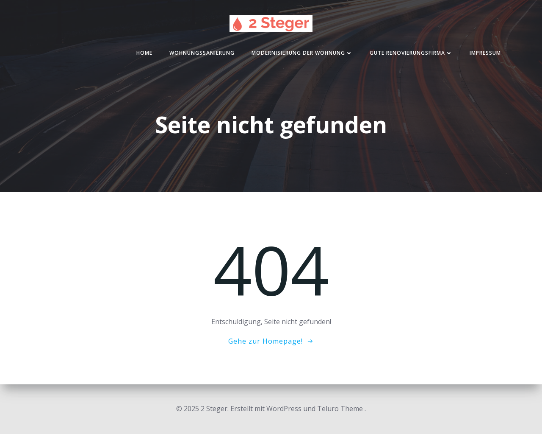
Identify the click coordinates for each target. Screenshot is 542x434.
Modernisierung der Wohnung (302, 52)
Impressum (485, 52)
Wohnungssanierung (202, 52)
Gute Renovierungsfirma (411, 52)
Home (144, 52)
